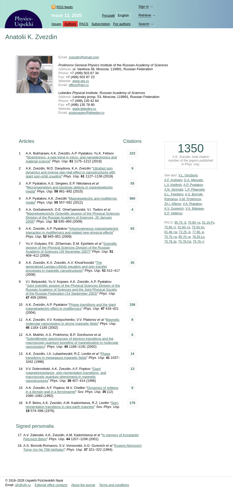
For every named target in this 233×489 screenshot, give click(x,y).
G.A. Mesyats (193, 180)
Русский (108, 15)
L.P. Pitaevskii (194, 189)
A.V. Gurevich (174, 208)
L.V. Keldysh (173, 185)
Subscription (100, 24)
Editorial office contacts (51, 485)
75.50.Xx (198, 227)
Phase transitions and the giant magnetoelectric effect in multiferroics (71, 307)
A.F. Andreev (173, 180)
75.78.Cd (184, 241)
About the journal (83, 485)
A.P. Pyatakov (193, 185)
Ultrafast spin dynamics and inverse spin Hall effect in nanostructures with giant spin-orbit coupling (70, 172)
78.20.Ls (198, 237)
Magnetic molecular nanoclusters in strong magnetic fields (72, 322)
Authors (70, 24)
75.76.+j (198, 241)
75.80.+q (194, 222)
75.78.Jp (170, 241)
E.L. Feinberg (173, 194)
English (123, 15)
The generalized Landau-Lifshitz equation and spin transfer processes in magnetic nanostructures (66, 266)
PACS (83, 24)
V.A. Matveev (194, 208)
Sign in (143, 6)
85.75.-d (180, 222)
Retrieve (144, 15)
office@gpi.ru (78, 85)
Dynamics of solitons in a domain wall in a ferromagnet (72, 390)
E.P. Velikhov (173, 213)
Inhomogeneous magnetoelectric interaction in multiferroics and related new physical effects (72, 230)
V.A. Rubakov (192, 204)
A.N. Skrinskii (173, 189)
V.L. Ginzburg (187, 175)
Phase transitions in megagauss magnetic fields (68, 356)
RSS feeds (65, 7)
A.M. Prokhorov (190, 199)
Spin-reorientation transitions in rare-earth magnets (72, 405)
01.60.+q (184, 227)
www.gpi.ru (80, 81)
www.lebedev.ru (84, 109)
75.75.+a (170, 237)
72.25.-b (184, 232)
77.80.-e (198, 232)
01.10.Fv (208, 222)
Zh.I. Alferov (172, 204)
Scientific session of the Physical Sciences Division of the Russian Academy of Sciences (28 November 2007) (71, 247)
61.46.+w (170, 232)
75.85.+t (170, 227)
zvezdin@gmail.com (84, 57)
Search (143, 24)
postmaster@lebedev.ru (86, 113)
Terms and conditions (114, 485)
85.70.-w (184, 237)
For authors (122, 24)
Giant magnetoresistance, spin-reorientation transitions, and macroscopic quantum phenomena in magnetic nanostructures (66, 375)
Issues (56, 24)
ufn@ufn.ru (23, 485)
